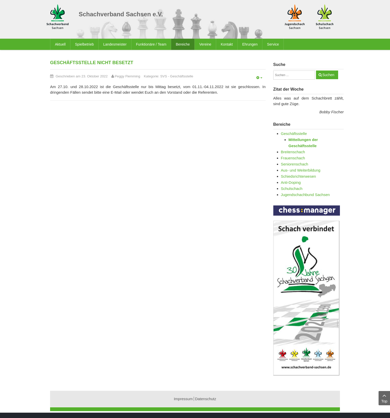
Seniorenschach (294, 164)
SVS (163, 76)
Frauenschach (293, 158)
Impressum (183, 399)
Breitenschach (293, 152)
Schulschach (292, 188)
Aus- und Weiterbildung (301, 170)
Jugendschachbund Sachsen (305, 194)
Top (384, 397)
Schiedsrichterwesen (298, 176)
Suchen (328, 75)
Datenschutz (205, 399)
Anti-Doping (291, 182)
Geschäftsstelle (181, 76)
